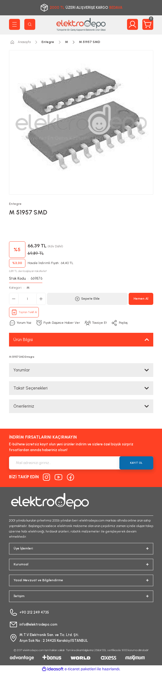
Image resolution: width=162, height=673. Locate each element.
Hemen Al (141, 298)
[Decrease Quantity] (14, 299)
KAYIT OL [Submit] (136, 463)
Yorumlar (21, 370)
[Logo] (81, 24)
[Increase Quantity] (41, 299)
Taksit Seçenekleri (30, 388)
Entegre (15, 204)
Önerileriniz (23, 406)
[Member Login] (132, 24)
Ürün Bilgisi (23, 339)
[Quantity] (27, 299)
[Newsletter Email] (81, 462)
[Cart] (147, 24)
